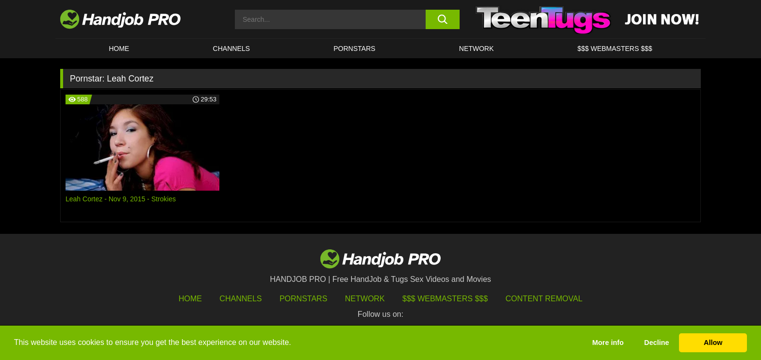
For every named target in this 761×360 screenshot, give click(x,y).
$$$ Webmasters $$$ (445, 299)
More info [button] (608, 342)
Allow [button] (713, 342)
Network (476, 48)
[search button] (442, 19)
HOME (119, 48)
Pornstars (354, 48)
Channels (240, 299)
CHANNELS (231, 48)
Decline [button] (656, 342)
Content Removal (544, 299)
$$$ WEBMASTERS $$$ (615, 48)
